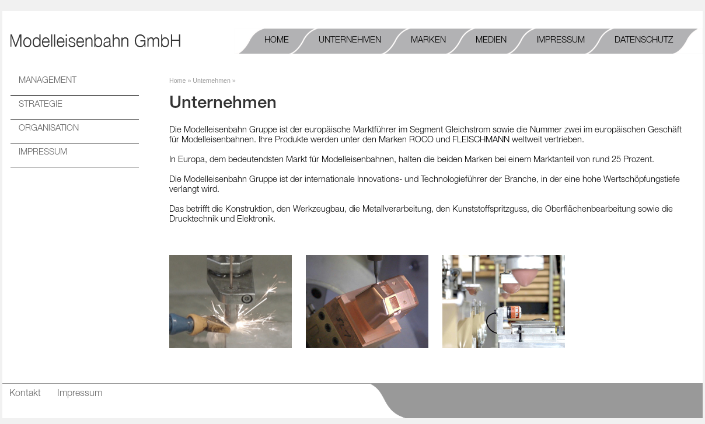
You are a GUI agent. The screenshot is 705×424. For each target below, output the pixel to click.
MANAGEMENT (47, 81)
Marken (428, 41)
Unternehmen (212, 80)
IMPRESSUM (43, 153)
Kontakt (25, 394)
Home (276, 41)
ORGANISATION (49, 129)
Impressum (560, 41)
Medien (491, 41)
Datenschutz (644, 41)
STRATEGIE (40, 105)
